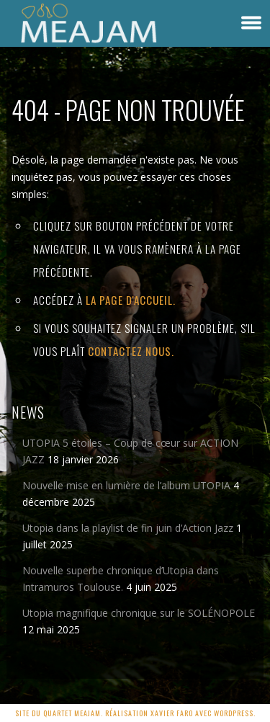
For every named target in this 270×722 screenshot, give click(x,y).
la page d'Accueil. (131, 300)
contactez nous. (131, 351)
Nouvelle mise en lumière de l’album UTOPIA (126, 485)
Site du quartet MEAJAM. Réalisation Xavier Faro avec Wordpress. (135, 713)
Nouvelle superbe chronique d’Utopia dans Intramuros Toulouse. (120, 578)
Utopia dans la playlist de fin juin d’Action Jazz (127, 528)
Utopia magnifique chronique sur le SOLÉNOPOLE (138, 613)
